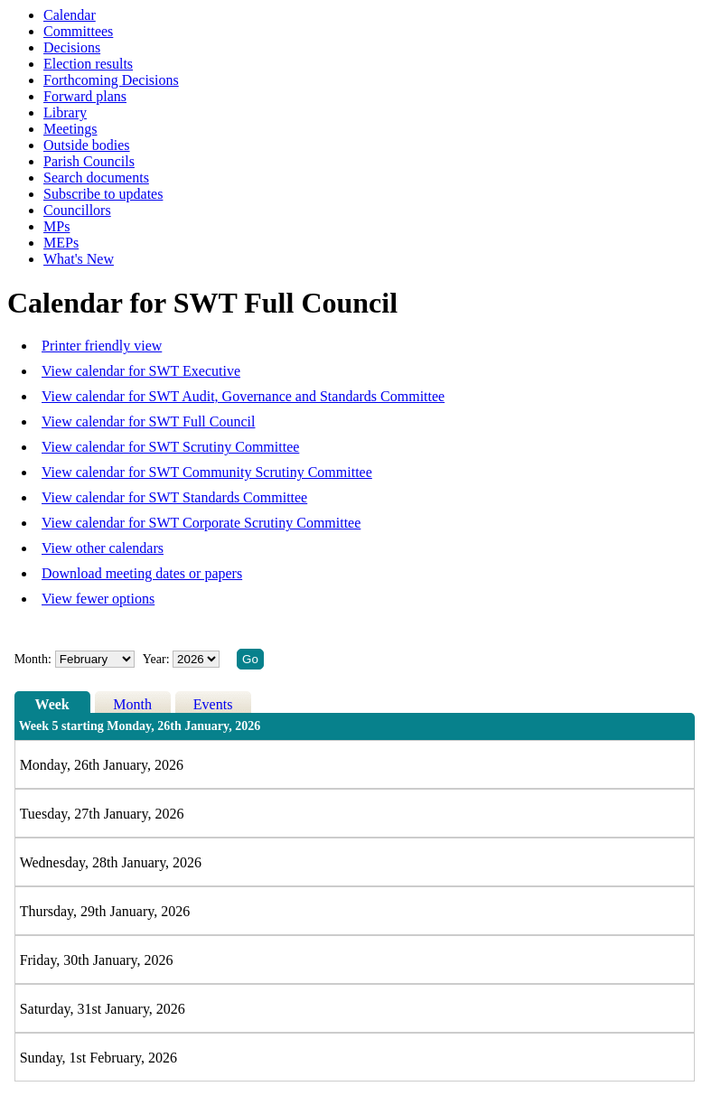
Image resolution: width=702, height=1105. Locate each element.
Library (65, 112)
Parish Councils (89, 161)
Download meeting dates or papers (142, 573)
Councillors (77, 210)
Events (213, 704)
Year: (158, 659)
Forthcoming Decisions (111, 80)
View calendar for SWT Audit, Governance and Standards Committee (243, 396)
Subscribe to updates (103, 193)
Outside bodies (86, 145)
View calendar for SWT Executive (141, 371)
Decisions (71, 47)
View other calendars (103, 548)
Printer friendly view (102, 345)
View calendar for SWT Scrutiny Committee (170, 446)
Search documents (96, 177)
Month (132, 704)
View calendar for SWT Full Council (148, 421)
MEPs (61, 242)
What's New (78, 259)
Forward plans (84, 96)
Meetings (70, 128)
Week (52, 704)
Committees (78, 31)
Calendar (69, 15)
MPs (56, 226)
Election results (88, 63)
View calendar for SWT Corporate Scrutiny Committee (201, 522)
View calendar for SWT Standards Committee (174, 497)
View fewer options (98, 598)
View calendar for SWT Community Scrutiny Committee (207, 472)
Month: (32, 659)
